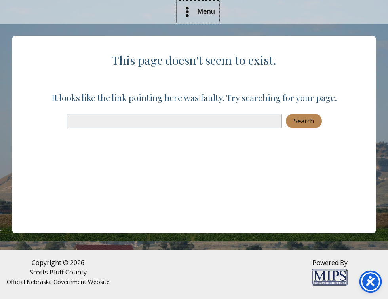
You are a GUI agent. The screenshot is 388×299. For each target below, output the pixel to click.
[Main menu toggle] (198, 12)
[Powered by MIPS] (330, 276)
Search (304, 121)
